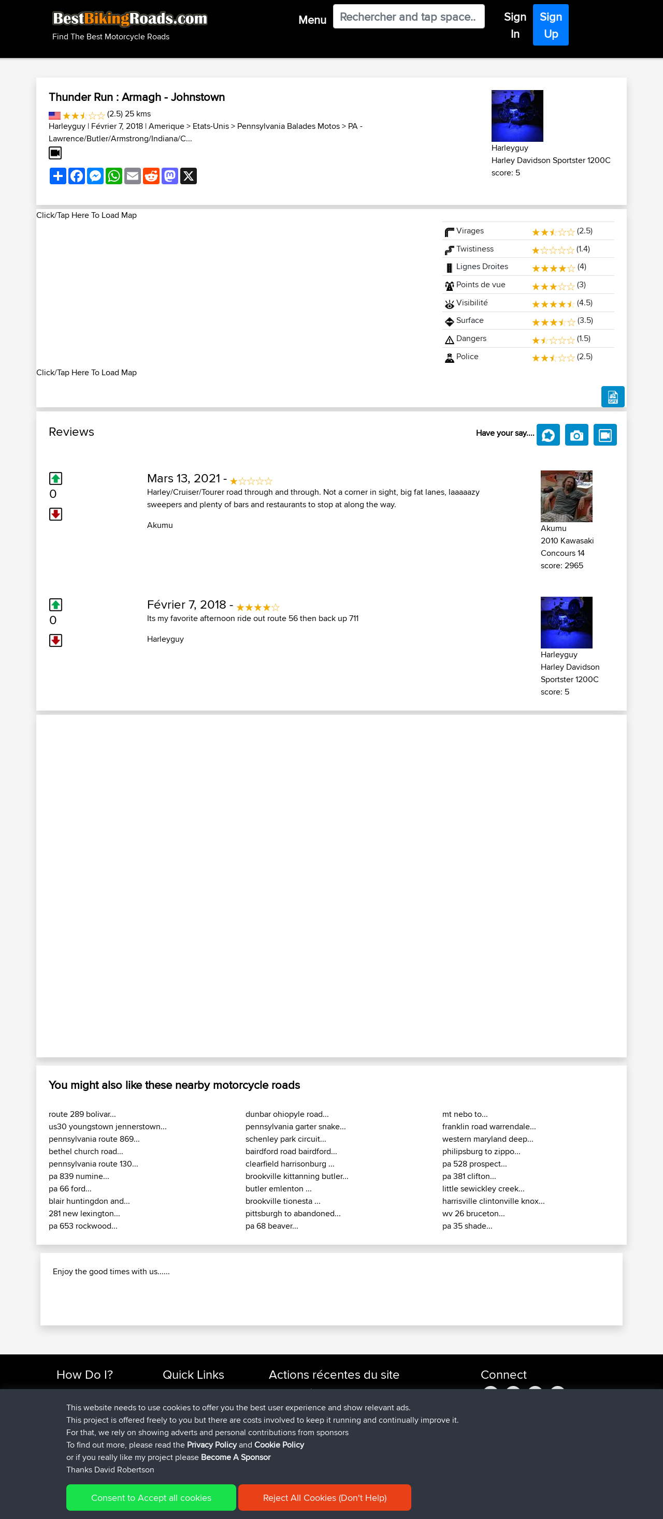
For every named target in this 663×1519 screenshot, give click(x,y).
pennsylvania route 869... (94, 1139)
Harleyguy (67, 126)
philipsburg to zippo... (481, 1151)
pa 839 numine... (79, 1176)
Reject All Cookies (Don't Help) (324, 1497)
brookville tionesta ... (283, 1201)
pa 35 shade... (467, 1226)
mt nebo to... (465, 1114)
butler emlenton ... (279, 1188)
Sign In (515, 25)
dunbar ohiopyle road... (287, 1114)
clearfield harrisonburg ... (290, 1164)
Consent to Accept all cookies (151, 1497)
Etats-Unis (211, 126)
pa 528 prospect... (474, 1164)
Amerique (166, 126)
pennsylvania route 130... (93, 1164)
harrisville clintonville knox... (493, 1201)
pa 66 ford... (70, 1188)
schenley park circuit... (286, 1139)
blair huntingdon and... (89, 1201)
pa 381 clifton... (469, 1176)
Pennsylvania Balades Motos (288, 126)
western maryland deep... (488, 1139)
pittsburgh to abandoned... (293, 1213)
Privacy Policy (212, 1445)
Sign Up (551, 25)
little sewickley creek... (483, 1188)
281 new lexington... (84, 1213)
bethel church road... (86, 1151)
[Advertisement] (233, 294)
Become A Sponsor (235, 1457)
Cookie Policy (279, 1445)
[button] (80, 886)
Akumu (160, 525)
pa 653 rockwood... (83, 1226)
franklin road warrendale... (489, 1126)
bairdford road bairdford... (291, 1151)
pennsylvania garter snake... (296, 1126)
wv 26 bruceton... (473, 1213)
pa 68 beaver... (272, 1226)
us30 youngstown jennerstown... (108, 1126)
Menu (312, 19)
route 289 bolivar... (82, 1114)
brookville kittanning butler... (297, 1176)
